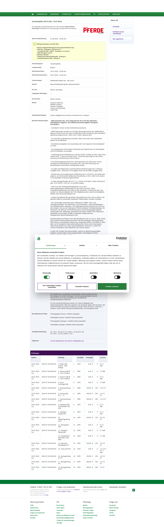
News (58, 482)
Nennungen (54, 14)
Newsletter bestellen (117, 457)
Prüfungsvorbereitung (90, 485)
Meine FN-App (113, 477)
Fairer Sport (60, 477)
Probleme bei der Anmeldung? (118, 32)
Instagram (112, 480)
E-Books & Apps (88, 480)
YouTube (112, 485)
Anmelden (116, 14)
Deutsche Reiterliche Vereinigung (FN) (53, 503)
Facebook (112, 475)
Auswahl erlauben (82, 286)
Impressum (33, 485)
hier (103, 459)
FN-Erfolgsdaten (88, 482)
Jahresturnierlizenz (82, 14)
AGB (31, 475)
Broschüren (60, 475)
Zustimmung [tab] (50, 245)
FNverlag (69, 503)
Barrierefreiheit (35, 480)
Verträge (59, 492)
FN (94, 14)
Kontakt (32, 487)
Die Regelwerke (88, 477)
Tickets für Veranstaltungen (65, 490)
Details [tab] (82, 245)
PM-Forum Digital (97, 503)
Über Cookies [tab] (113, 245)
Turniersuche (42, 14)
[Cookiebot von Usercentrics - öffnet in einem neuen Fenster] (117, 238)
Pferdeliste (66, 14)
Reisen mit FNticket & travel (66, 485)
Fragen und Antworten (37, 482)
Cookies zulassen (112, 286)
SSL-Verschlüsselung (56, 506)
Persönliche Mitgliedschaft (65, 487)
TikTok (111, 482)
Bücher (85, 475)
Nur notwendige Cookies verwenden (52, 286)
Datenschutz (34, 477)
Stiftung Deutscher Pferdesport (81, 503)
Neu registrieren (118, 39)
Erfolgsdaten (103, 14)
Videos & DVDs (88, 487)
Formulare (60, 480)
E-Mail (46, 465)
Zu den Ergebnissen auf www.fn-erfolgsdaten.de (63, 319)
